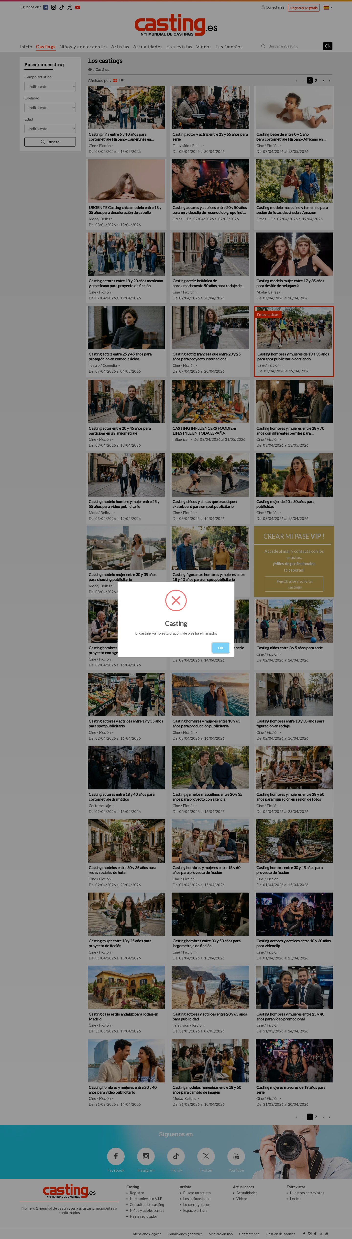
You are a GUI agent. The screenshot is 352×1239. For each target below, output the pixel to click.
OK (220, 648)
